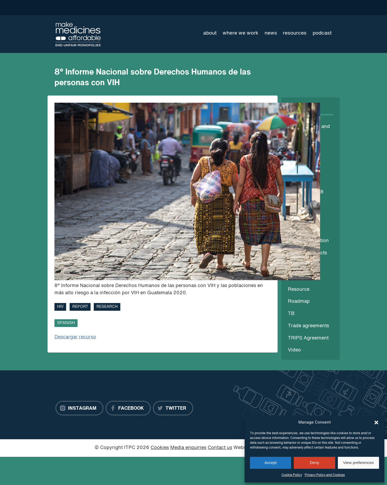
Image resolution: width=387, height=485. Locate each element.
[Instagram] (79, 408)
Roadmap (299, 301)
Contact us (220, 448)
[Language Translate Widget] (313, 7)
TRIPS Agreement (308, 338)
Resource (298, 289)
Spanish (66, 323)
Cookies (160, 448)
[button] (376, 422)
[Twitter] (173, 408)
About (210, 33)
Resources (295, 33)
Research (107, 307)
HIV (60, 307)
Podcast (322, 33)
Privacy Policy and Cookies (325, 475)
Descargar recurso (75, 337)
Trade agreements (308, 326)
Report (80, 307)
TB (291, 314)
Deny (314, 462)
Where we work (240, 33)
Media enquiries (188, 448)
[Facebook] (128, 408)
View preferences (358, 462)
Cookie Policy (292, 475)
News (271, 33)
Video (294, 350)
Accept (271, 462)
